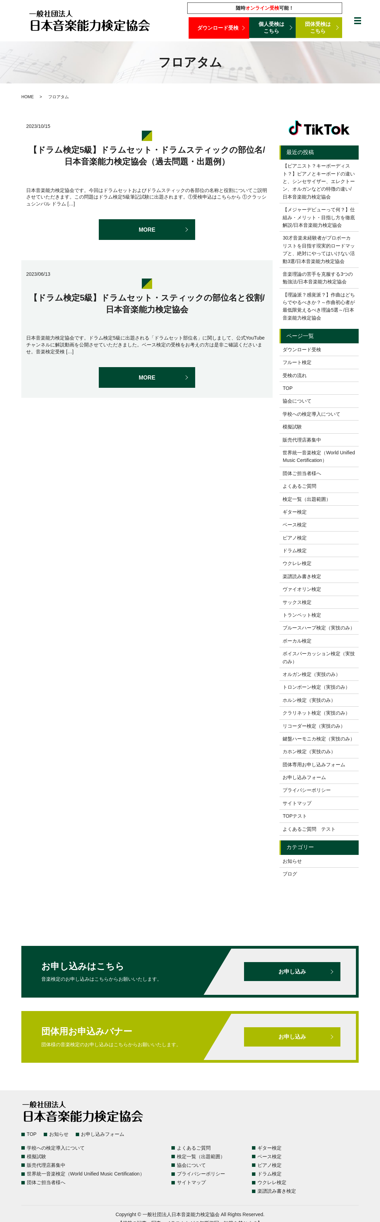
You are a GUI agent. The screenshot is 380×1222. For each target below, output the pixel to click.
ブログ (290, 874)
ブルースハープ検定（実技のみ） (319, 627)
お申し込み (292, 971)
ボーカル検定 (297, 641)
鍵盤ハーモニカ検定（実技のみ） (319, 738)
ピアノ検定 (295, 538)
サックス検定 (297, 602)
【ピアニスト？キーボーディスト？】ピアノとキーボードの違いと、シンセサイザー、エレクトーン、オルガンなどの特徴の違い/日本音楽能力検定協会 (319, 181)
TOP (288, 388)
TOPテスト (295, 816)
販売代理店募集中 (302, 440)
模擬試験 (292, 427)
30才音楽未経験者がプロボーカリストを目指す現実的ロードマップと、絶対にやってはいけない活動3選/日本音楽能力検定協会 (319, 249)
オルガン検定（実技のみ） (311, 674)
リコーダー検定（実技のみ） (314, 726)
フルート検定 (297, 362)
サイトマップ (297, 803)
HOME (27, 96)
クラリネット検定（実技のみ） (316, 713)
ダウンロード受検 (219, 28)
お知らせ (292, 861)
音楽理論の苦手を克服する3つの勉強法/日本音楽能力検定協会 (318, 277)
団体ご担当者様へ (302, 473)
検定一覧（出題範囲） (307, 499)
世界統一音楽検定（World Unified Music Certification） (319, 456)
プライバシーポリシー (307, 790)
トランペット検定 (302, 615)
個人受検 (272, 27)
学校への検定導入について (311, 414)
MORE (147, 229)
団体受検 (319, 27)
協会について (297, 401)
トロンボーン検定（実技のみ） (316, 687)
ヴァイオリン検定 (302, 589)
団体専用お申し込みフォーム (314, 764)
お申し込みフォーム (304, 777)
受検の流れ (295, 375)
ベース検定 (295, 524)
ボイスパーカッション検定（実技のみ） (319, 657)
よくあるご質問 (299, 486)
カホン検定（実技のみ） (309, 751)
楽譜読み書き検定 (302, 576)
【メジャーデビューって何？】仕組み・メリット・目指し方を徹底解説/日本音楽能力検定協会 (319, 217)
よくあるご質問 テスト (309, 829)
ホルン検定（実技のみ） (309, 700)
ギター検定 (295, 512)
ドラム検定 (295, 550)
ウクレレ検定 (297, 563)
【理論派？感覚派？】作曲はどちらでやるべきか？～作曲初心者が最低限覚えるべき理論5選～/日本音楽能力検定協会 (319, 306)
